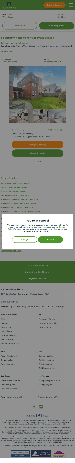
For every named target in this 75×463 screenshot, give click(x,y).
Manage (24, 239)
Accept (50, 239)
